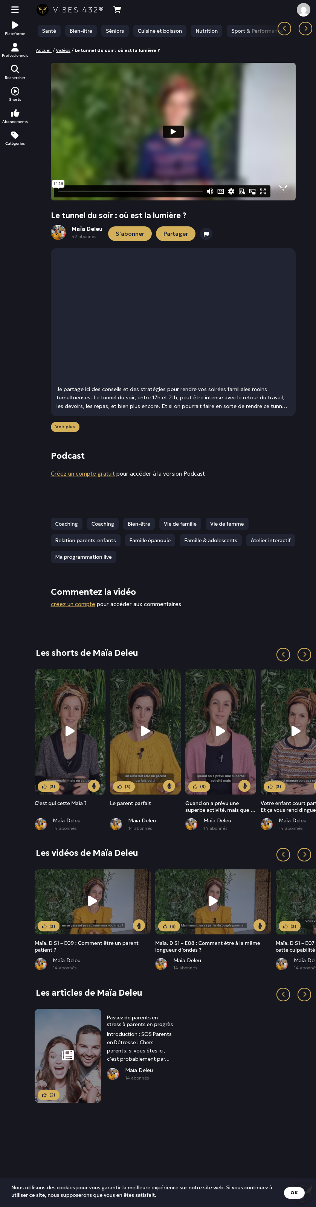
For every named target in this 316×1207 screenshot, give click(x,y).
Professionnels (15, 50)
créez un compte (73, 604)
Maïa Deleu (67, 820)
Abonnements (15, 116)
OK (294, 1192)
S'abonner (130, 233)
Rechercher (15, 72)
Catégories (15, 138)
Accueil (44, 50)
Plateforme (15, 28)
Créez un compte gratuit (83, 473)
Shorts (15, 94)
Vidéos (63, 50)
